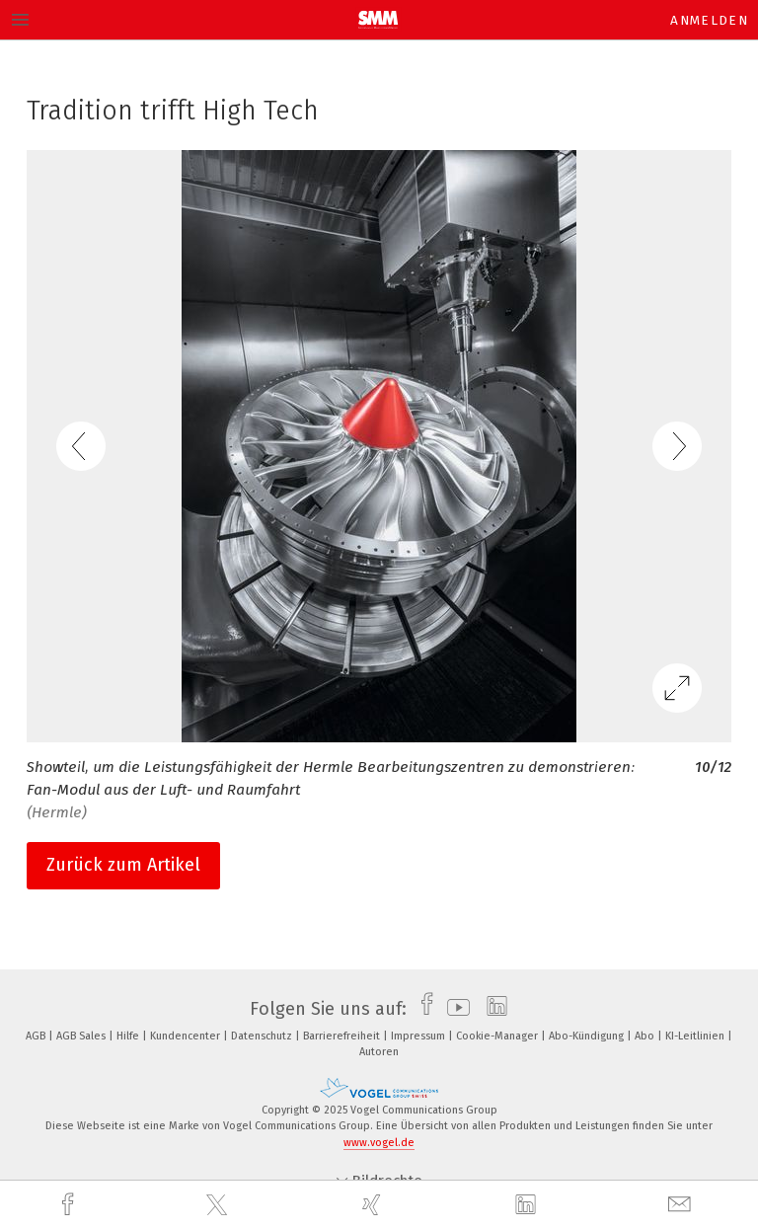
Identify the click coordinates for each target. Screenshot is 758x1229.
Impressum (419, 1036)
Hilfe (129, 1036)
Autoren (379, 1051)
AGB (37, 1036)
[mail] (682, 1205)
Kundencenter (186, 1036)
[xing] (374, 1204)
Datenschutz (263, 1036)
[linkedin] (528, 1205)
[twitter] (219, 1205)
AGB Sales (82, 1036)
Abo (646, 1036)
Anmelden (709, 20)
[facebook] (70, 1205)
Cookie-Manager (498, 1036)
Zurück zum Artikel (123, 865)
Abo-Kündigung (588, 1036)
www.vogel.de (379, 1142)
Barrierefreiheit (343, 1036)
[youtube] (453, 1009)
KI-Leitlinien (696, 1036)
